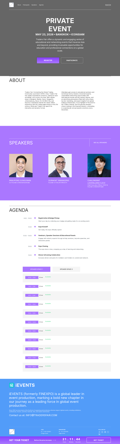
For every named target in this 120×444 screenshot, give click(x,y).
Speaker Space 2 (66, 270)
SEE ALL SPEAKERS (97, 144)
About (19, 5)
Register (108, 5)
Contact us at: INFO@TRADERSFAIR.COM (35, 417)
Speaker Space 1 (36, 270)
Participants (26, 5)
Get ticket (99, 440)
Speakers (34, 5)
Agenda (41, 5)
